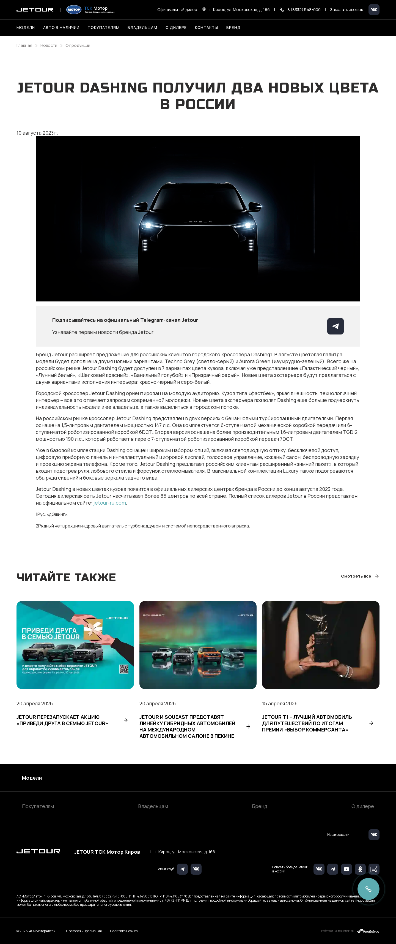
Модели (32, 777)
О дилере (176, 27)
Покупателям (38, 806)
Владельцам (153, 806)
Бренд (259, 806)
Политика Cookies (124, 931)
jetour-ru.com (110, 502)
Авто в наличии (61, 27)
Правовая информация (84, 931)
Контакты (206, 27)
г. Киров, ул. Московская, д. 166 (185, 852)
